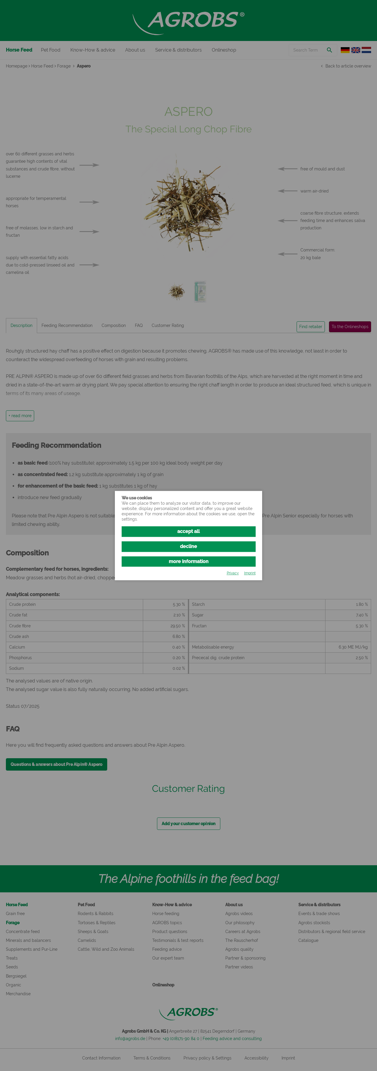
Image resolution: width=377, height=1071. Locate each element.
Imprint (250, 573)
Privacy (233, 573)
